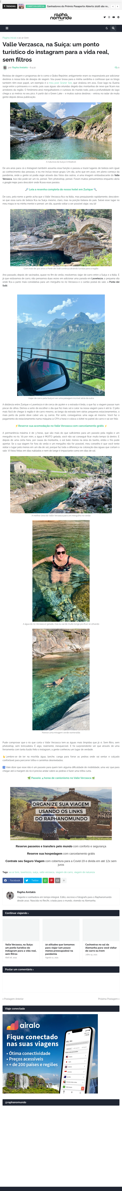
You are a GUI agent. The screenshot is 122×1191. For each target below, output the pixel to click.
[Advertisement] (61, 1159)
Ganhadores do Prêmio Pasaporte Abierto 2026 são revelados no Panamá (78, 6)
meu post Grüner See (60, 83)
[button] (113, 6)
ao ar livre (23, 38)
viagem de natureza (84, 872)
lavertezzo (26, 872)
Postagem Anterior (14, 999)
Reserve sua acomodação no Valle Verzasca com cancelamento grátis (61, 425)
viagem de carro (64, 872)
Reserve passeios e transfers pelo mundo (44, 846)
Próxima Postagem (108, 999)
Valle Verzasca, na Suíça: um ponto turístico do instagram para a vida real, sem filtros (20, 949)
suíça (35, 872)
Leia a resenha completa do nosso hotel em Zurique (61, 189)
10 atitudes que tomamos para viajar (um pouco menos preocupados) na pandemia (60, 949)
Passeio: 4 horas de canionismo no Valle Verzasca (61, 778)
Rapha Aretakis (26, 892)
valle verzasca (47, 872)
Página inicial (9, 38)
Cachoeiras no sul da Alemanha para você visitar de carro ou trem (101, 947)
